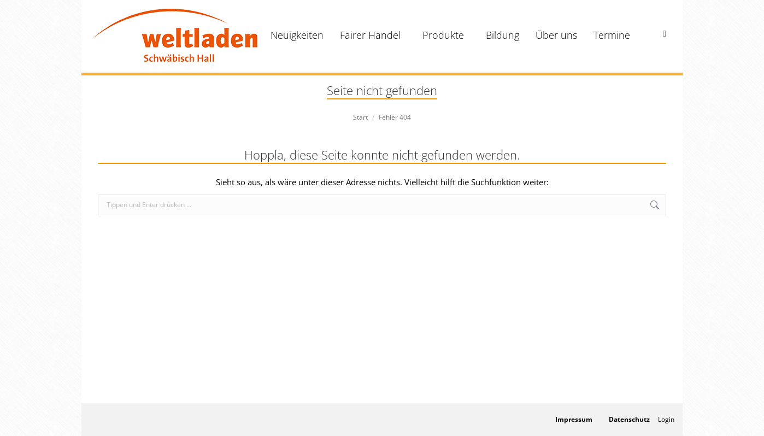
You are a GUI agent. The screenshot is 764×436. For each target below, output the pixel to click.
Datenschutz (629, 419)
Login (666, 419)
